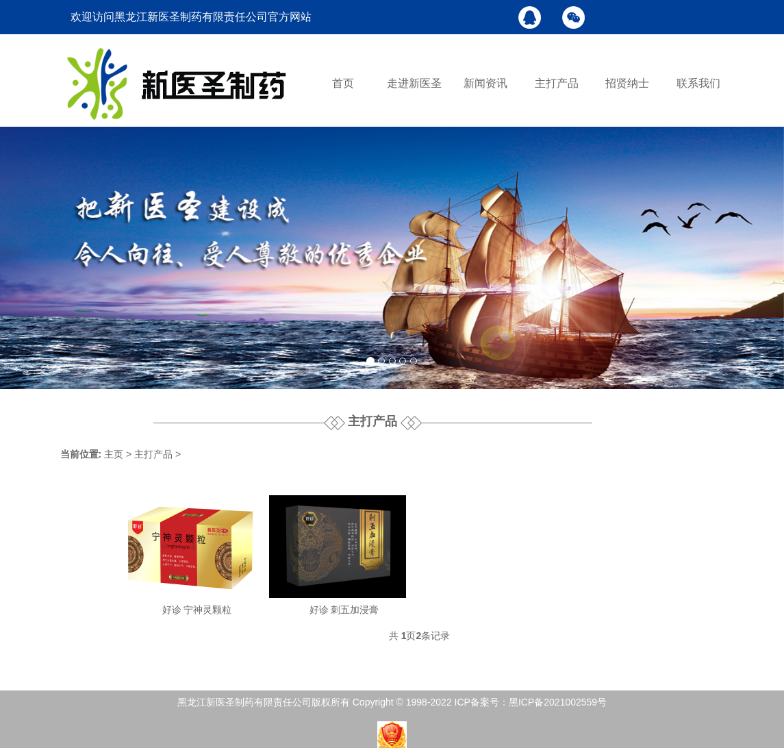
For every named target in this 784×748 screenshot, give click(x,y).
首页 (343, 83)
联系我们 (698, 83)
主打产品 (557, 83)
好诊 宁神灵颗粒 (197, 609)
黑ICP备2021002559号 (558, 702)
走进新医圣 (414, 83)
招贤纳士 (627, 83)
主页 (113, 454)
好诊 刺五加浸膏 (344, 609)
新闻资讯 (485, 83)
